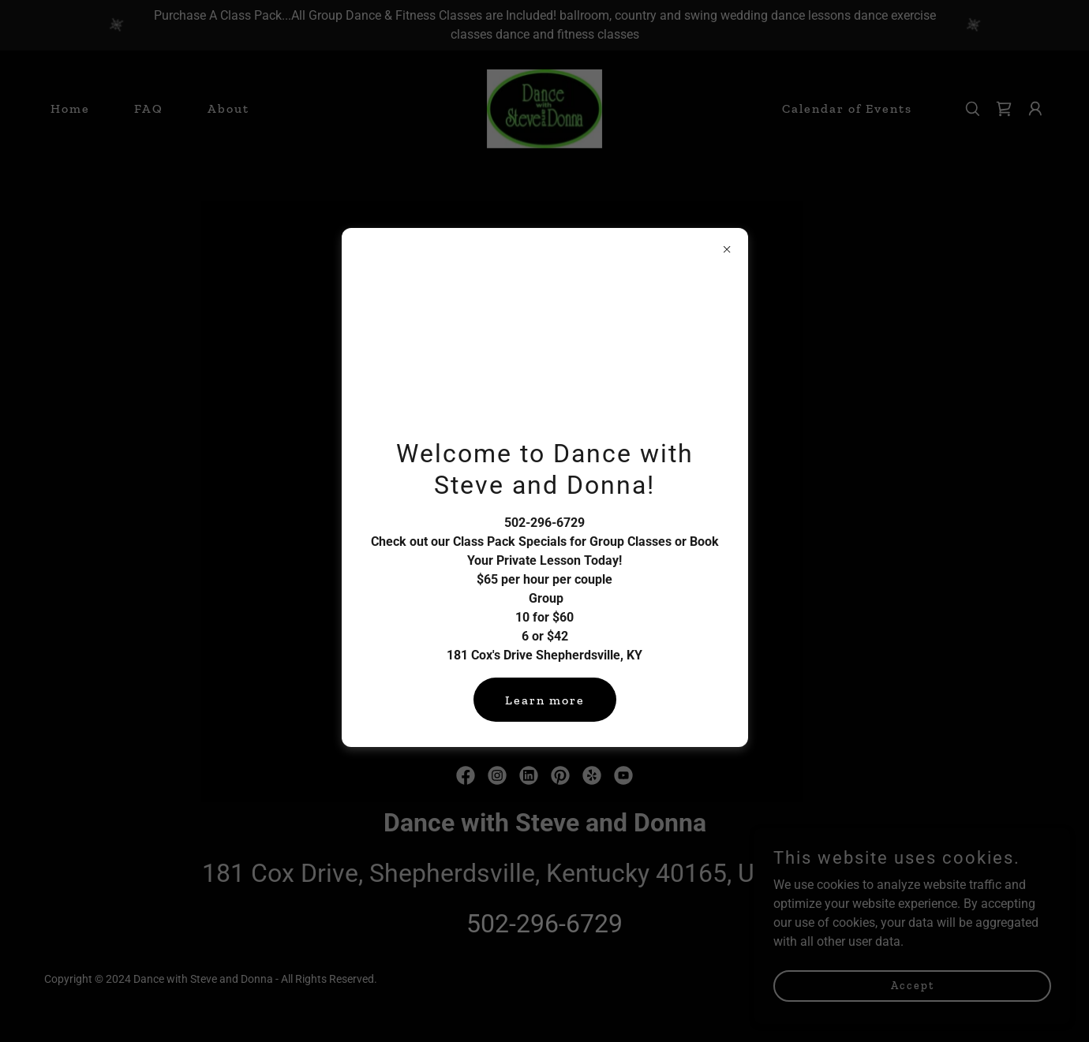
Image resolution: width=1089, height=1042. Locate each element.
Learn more (545, 700)
